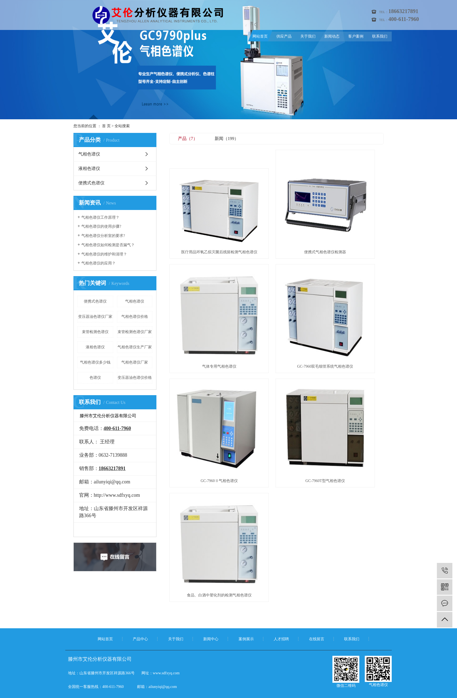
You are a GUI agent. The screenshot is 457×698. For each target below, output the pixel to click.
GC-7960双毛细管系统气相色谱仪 (203, 302)
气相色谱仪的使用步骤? (101, 226)
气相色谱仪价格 (134, 317)
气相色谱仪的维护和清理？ (104, 254)
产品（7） (187, 138)
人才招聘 (281, 598)
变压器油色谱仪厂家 (95, 317)
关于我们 (308, 36)
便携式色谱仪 (91, 183)
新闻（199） (227, 138)
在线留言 (316, 598)
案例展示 (246, 598)
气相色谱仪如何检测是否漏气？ (108, 245)
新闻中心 (210, 598)
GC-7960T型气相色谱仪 (350, 302)
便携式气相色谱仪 (274, 689)
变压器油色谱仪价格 (135, 378)
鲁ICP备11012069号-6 (193, 695)
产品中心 (140, 598)
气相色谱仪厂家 (134, 362)
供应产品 (284, 36)
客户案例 (355, 36)
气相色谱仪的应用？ (98, 263)
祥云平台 (238, 695)
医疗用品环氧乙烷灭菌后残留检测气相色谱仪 (202, 220)
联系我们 (379, 36)
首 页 (106, 126)
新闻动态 (331, 36)
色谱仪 (95, 378)
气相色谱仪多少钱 (95, 362)
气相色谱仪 (89, 154)
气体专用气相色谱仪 (350, 220)
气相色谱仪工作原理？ (100, 217)
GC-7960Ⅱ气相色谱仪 (276, 302)
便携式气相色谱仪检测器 (276, 220)
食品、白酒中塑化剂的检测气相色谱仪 (202, 383)
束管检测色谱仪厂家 (135, 332)
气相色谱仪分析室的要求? (103, 236)
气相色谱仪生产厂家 (135, 347)
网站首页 (260, 36)
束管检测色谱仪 (95, 332)
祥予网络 (274, 695)
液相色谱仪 (89, 168)
